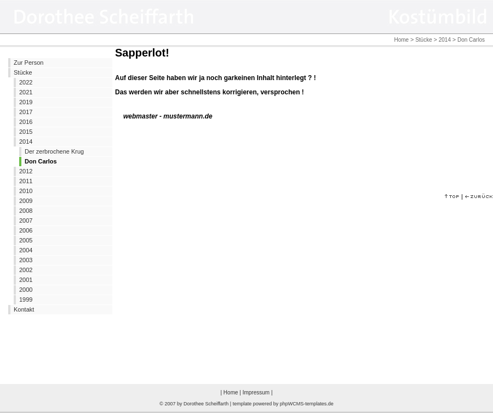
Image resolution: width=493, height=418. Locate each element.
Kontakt (24, 309)
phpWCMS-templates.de (307, 403)
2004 (25, 250)
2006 (25, 230)
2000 (25, 289)
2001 (25, 279)
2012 (25, 171)
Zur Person (28, 62)
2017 (25, 112)
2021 (25, 92)
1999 (25, 299)
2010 (25, 191)
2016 (25, 121)
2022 (25, 82)
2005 (25, 240)
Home (401, 40)
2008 (25, 210)
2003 (25, 260)
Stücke (423, 40)
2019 (25, 102)
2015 (25, 131)
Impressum (256, 392)
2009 (25, 200)
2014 (445, 40)
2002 (25, 270)
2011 (25, 181)
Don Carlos (41, 161)
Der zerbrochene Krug (54, 151)
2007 (25, 220)
